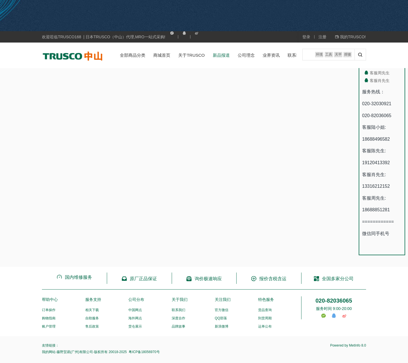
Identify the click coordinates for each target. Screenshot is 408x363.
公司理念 (240, 55)
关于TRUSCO (186, 55)
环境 (313, 55)
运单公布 (265, 326)
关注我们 (223, 299)
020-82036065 (333, 300)
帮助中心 (50, 299)
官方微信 (221, 310)
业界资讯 (265, 55)
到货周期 (265, 318)
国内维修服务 (74, 277)
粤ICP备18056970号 (144, 352)
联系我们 (290, 55)
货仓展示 (135, 326)
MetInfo (354, 345)
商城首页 (156, 55)
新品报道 (215, 55)
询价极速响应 (204, 278)
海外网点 (135, 318)
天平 (335, 55)
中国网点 (135, 310)
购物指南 (49, 318)
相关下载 (92, 310)
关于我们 (180, 299)
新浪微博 (221, 326)
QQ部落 (221, 318)
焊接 (346, 55)
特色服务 (266, 299)
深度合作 (178, 318)
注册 (322, 37)
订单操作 (49, 310)
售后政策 (92, 326)
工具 (324, 55)
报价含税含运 (268, 278)
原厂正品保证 (139, 278)
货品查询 (265, 310)
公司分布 (136, 299)
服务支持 (93, 299)
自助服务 (92, 318)
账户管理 (49, 326)
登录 (306, 37)
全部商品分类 (127, 55)
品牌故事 (178, 326)
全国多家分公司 (334, 278)
